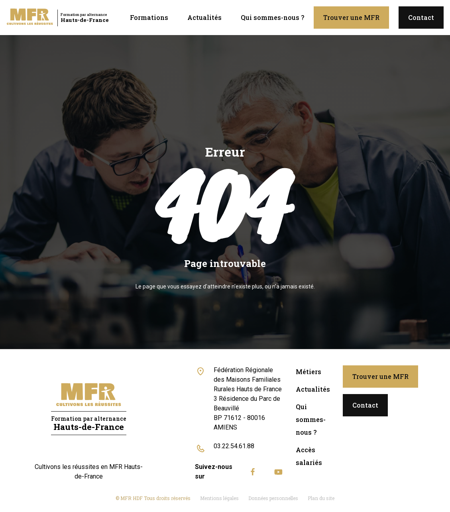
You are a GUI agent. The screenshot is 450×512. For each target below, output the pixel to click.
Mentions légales (219, 498)
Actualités (204, 17)
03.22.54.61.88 (234, 446)
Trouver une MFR (351, 17)
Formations (149, 17)
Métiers (308, 371)
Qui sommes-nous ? (272, 17)
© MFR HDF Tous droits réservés (153, 498)
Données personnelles (273, 498)
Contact (421, 17)
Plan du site (321, 498)
